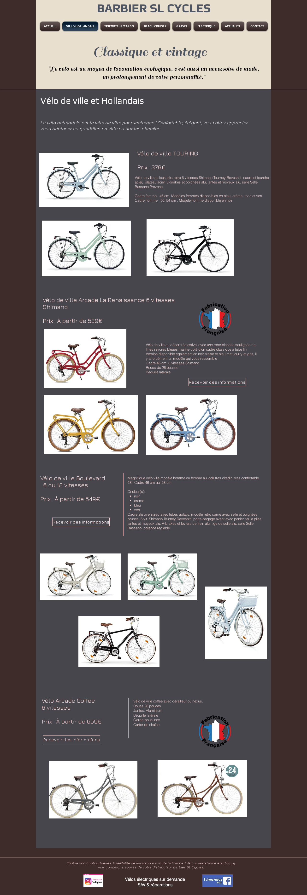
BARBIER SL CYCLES (154, 8)
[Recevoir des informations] (217, 382)
